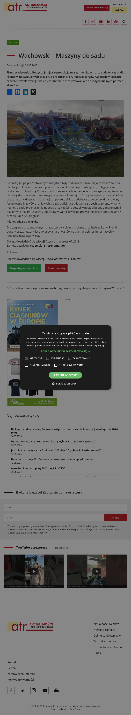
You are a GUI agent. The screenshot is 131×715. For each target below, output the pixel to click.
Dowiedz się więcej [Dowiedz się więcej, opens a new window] (94, 345)
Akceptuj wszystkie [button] (65, 375)
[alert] (65, 357)
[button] (65, 351)
